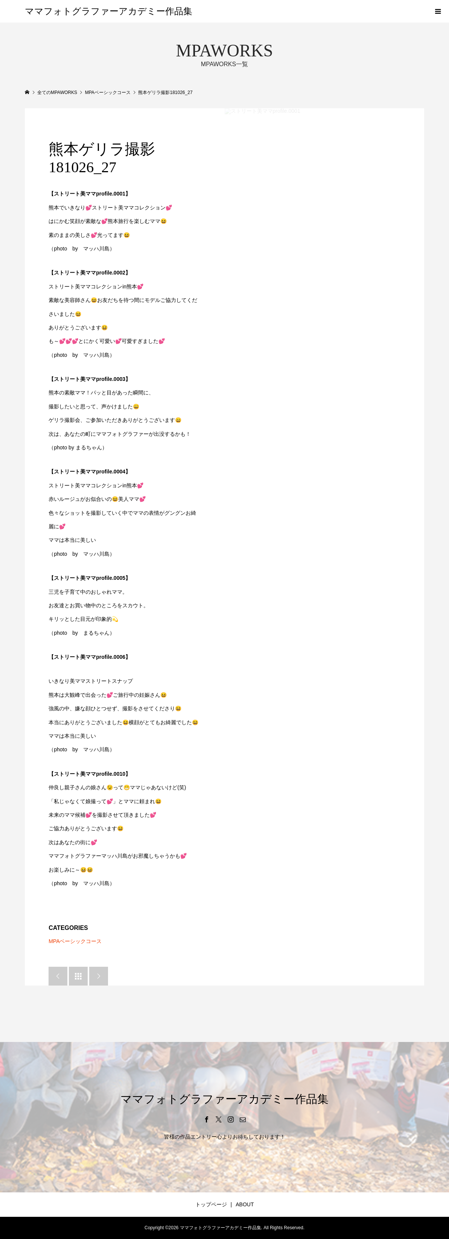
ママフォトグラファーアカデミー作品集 (108, 11)
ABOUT (245, 1204)
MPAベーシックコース (75, 941)
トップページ (211, 1204)
